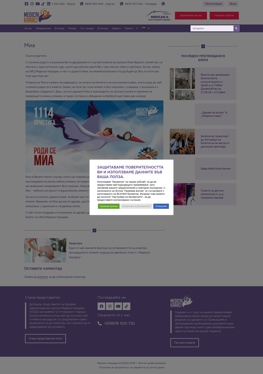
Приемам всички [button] (109, 206)
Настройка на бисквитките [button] (136, 206)
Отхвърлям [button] (161, 206)
